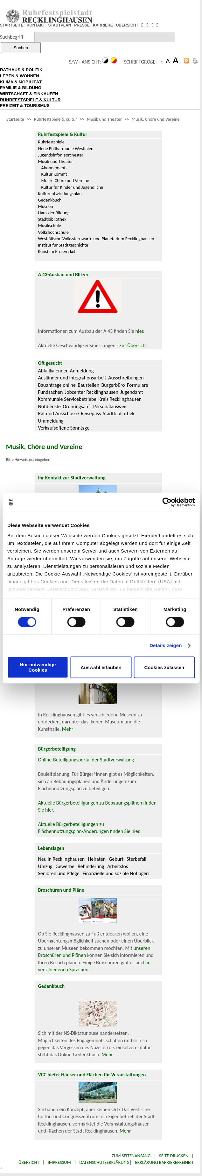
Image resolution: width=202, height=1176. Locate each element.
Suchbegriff (11, 37)
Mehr (67, 729)
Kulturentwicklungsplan (59, 193)
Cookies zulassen (164, 667)
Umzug (45, 866)
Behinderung (91, 866)
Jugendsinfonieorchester (60, 155)
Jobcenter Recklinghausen (91, 392)
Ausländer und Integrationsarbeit (72, 378)
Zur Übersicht (133, 345)
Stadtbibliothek (52, 219)
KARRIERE (103, 25)
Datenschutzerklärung (105, 1162)
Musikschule (49, 225)
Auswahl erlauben (100, 667)
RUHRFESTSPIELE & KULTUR (30, 99)
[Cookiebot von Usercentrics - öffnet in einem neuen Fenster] (167, 502)
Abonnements (54, 168)
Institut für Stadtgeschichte (63, 245)
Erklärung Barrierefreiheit (164, 1162)
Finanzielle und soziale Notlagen (116, 873)
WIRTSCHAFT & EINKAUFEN (29, 93)
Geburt (116, 859)
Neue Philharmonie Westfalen (65, 148)
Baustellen (88, 385)
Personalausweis (110, 406)
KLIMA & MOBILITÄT (21, 82)
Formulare (137, 385)
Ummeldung (50, 421)
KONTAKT (36, 25)
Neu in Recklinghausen (61, 859)
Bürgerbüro (113, 385)
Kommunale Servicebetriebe (67, 399)
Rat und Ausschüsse (58, 413)
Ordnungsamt (77, 406)
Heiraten (97, 859)
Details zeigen (166, 645)
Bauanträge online (57, 385)
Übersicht (28, 1162)
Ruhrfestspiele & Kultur (55, 119)
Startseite (15, 119)
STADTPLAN (59, 25)
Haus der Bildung (53, 213)
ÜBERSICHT (127, 25)
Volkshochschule (53, 232)
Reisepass (91, 413)
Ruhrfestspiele (51, 142)
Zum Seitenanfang (131, 1155)
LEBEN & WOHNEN (19, 75)
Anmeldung (82, 371)
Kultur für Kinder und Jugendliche (72, 187)
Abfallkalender (53, 371)
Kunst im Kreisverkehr (58, 251)
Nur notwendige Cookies (38, 667)
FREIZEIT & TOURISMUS (25, 105)
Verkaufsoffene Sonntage (63, 428)
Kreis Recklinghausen (120, 399)
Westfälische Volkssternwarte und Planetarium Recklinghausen (96, 238)
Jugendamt (131, 392)
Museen (45, 206)
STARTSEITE (12, 25)
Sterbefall (136, 859)
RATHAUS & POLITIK (21, 69)
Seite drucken (173, 1155)
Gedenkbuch (49, 200)
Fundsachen (50, 392)
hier (139, 331)
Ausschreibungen (125, 378)
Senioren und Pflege (58, 873)
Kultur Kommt (54, 174)
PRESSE (82, 25)
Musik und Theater (104, 119)
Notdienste (49, 406)
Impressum (59, 1162)
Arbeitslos (117, 866)
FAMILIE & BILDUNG (20, 87)
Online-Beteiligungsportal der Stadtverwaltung (86, 760)
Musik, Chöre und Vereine (156, 119)
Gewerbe (65, 866)
